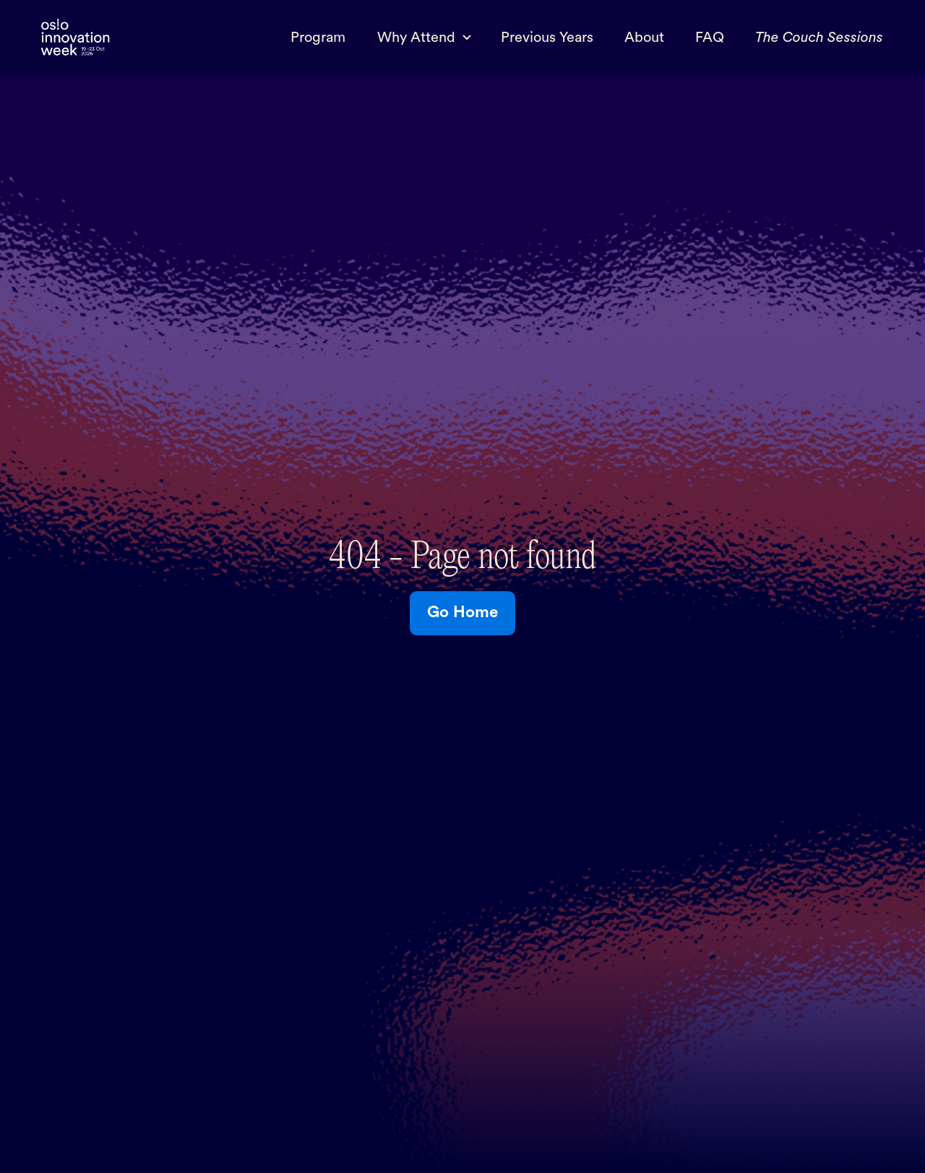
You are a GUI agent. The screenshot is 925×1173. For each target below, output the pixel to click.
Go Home (462, 612)
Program (318, 37)
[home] (75, 38)
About (644, 37)
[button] (423, 37)
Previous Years (547, 37)
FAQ (709, 37)
